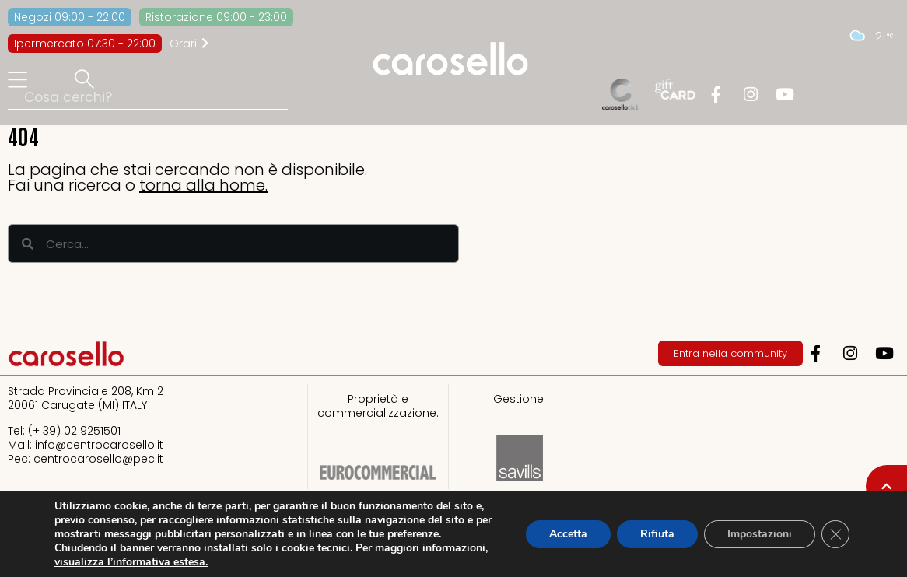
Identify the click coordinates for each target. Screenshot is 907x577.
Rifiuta (657, 533)
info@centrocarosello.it (99, 445)
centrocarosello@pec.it (98, 459)
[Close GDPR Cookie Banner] (835, 534)
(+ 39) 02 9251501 (74, 431)
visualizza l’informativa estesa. (131, 561)
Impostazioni (759, 533)
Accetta (568, 533)
